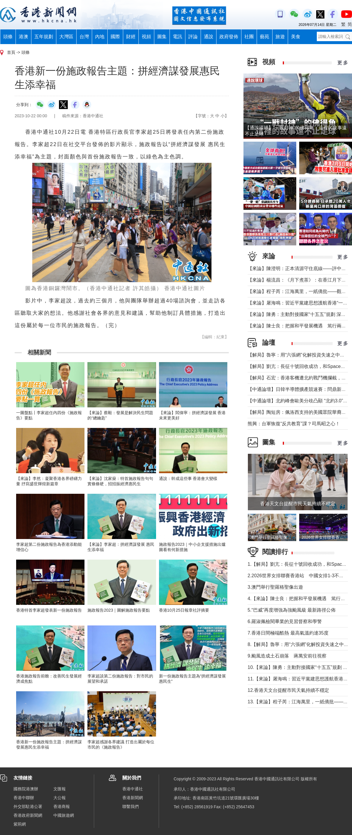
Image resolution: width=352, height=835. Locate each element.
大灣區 (66, 36)
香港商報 (61, 806)
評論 (193, 36)
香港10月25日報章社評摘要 (184, 610)
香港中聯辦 (23, 797)
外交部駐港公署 (27, 806)
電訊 (177, 36)
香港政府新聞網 (27, 815)
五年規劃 (43, 36)
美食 (295, 36)
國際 (115, 36)
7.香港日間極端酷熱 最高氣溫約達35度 (288, 632)
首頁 (11, 52)
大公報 (59, 797)
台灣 (84, 36)
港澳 (23, 36)
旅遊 (280, 36)
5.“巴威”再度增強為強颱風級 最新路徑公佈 (292, 610)
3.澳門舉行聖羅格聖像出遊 (275, 587)
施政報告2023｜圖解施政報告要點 (118, 610)
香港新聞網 (132, 797)
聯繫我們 (130, 806)
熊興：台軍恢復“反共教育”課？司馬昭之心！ (294, 423)
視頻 (146, 36)
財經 (131, 36)
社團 (249, 36)
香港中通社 (132, 789)
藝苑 (264, 36)
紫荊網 (19, 824)
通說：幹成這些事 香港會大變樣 (188, 478)
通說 (208, 36)
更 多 (342, 62)
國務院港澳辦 (25, 789)
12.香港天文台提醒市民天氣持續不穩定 (288, 690)
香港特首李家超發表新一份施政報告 (49, 610)
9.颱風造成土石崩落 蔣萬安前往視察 (287, 655)
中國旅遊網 (63, 815)
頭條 (8, 36)
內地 (99, 36)
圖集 (162, 36)
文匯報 (59, 789)
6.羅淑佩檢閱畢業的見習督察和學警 (285, 621)
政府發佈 (228, 36)
